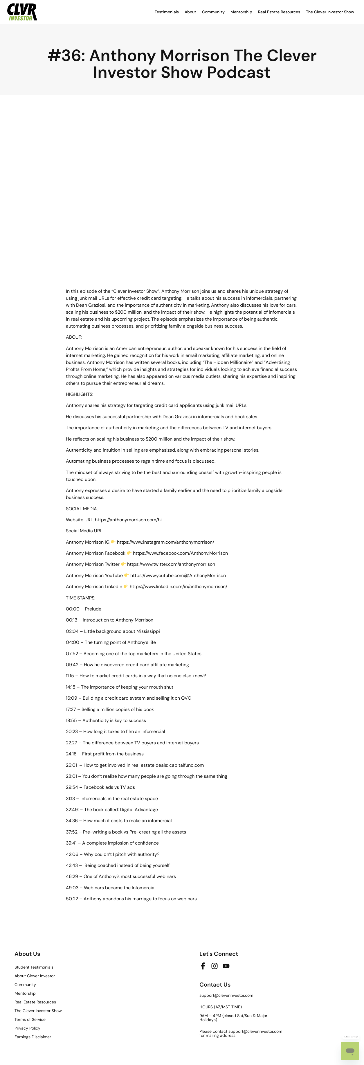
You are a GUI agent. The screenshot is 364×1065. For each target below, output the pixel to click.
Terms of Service (30, 1019)
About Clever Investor (35, 975)
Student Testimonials (34, 967)
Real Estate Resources (279, 12)
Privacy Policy (27, 1028)
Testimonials (167, 12)
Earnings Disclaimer (33, 1036)
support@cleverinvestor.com (226, 995)
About (190, 12)
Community (213, 12)
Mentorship (241, 12)
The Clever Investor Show (330, 12)
